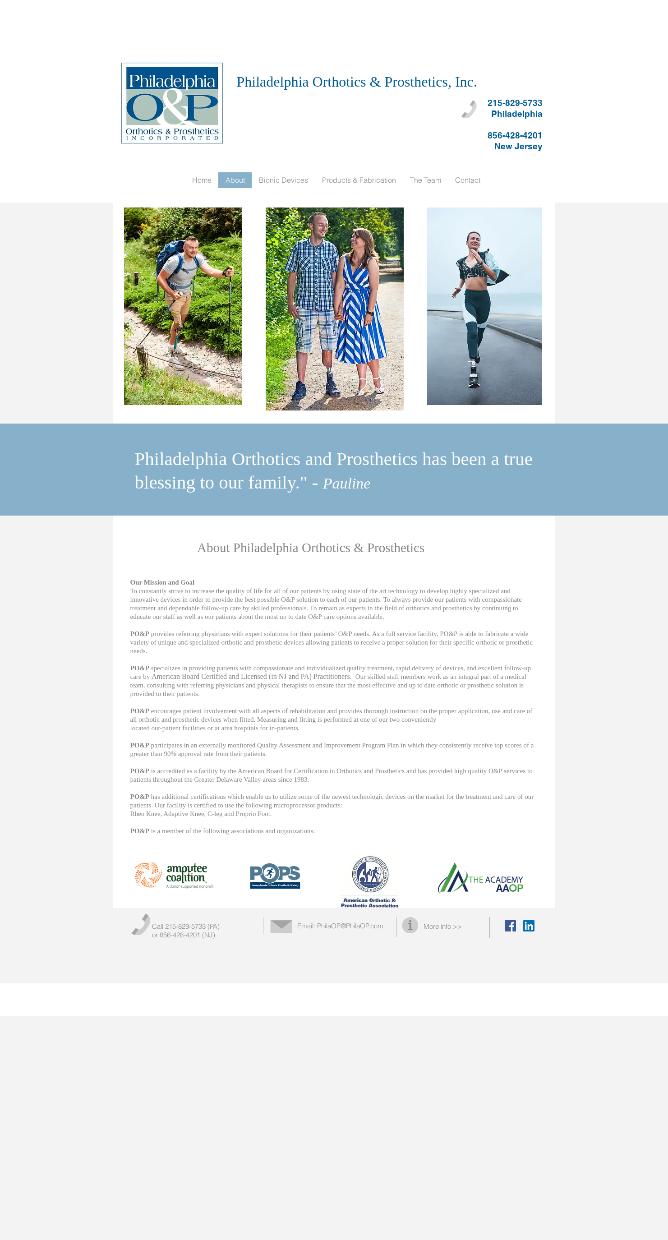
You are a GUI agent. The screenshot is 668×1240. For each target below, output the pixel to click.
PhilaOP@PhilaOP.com (350, 926)
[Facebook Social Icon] (510, 925)
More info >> (443, 926)
